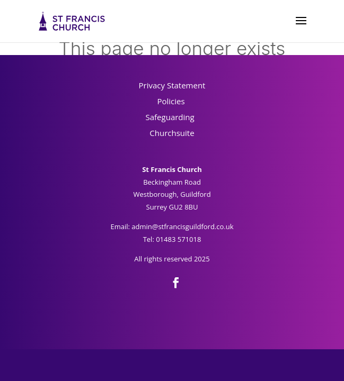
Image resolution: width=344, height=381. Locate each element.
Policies (172, 101)
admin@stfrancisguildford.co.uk (182, 226)
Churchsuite (171, 133)
